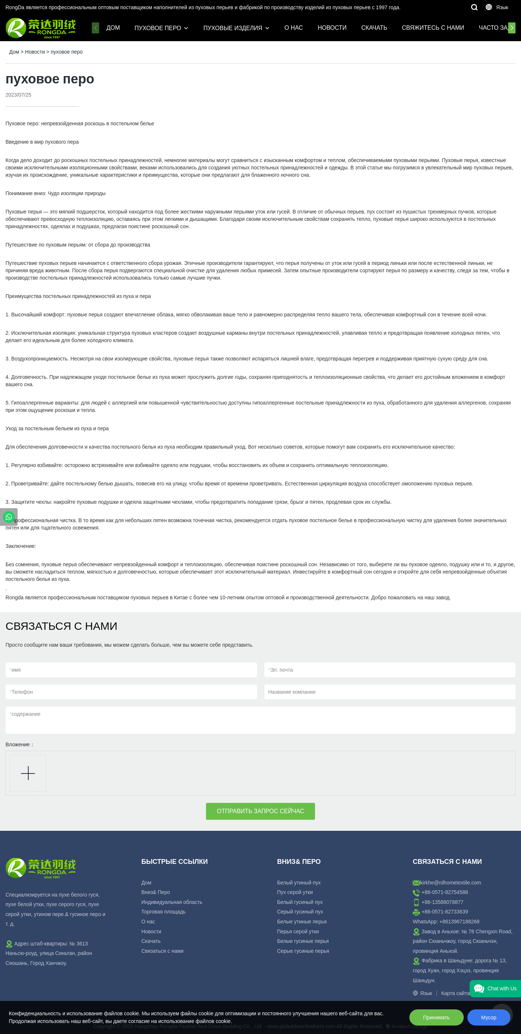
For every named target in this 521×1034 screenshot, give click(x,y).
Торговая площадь (163, 912)
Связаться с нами (162, 951)
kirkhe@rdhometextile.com (450, 883)
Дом (113, 28)
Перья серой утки (298, 931)
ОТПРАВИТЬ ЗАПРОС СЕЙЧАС (260, 811)
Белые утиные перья (302, 922)
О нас (294, 28)
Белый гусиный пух (300, 902)
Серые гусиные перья (303, 951)
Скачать (374, 28)
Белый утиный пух (299, 883)
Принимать (436, 1017)
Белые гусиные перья (303, 941)
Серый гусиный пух (300, 912)
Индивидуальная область (171, 902)
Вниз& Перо (155, 892)
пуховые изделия (232, 28)
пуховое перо (67, 52)
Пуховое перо (158, 28)
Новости (332, 28)
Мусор (488, 1017)
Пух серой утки (295, 892)
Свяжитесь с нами (433, 28)
